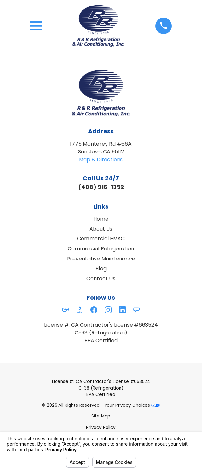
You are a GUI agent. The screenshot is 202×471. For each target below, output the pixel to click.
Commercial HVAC (101, 238)
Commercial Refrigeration (101, 248)
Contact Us (100, 278)
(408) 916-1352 (101, 187)
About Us (100, 229)
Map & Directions (101, 159)
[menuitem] (100, 416)
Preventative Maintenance (101, 258)
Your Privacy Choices (132, 405)
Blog (101, 268)
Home (100, 219)
